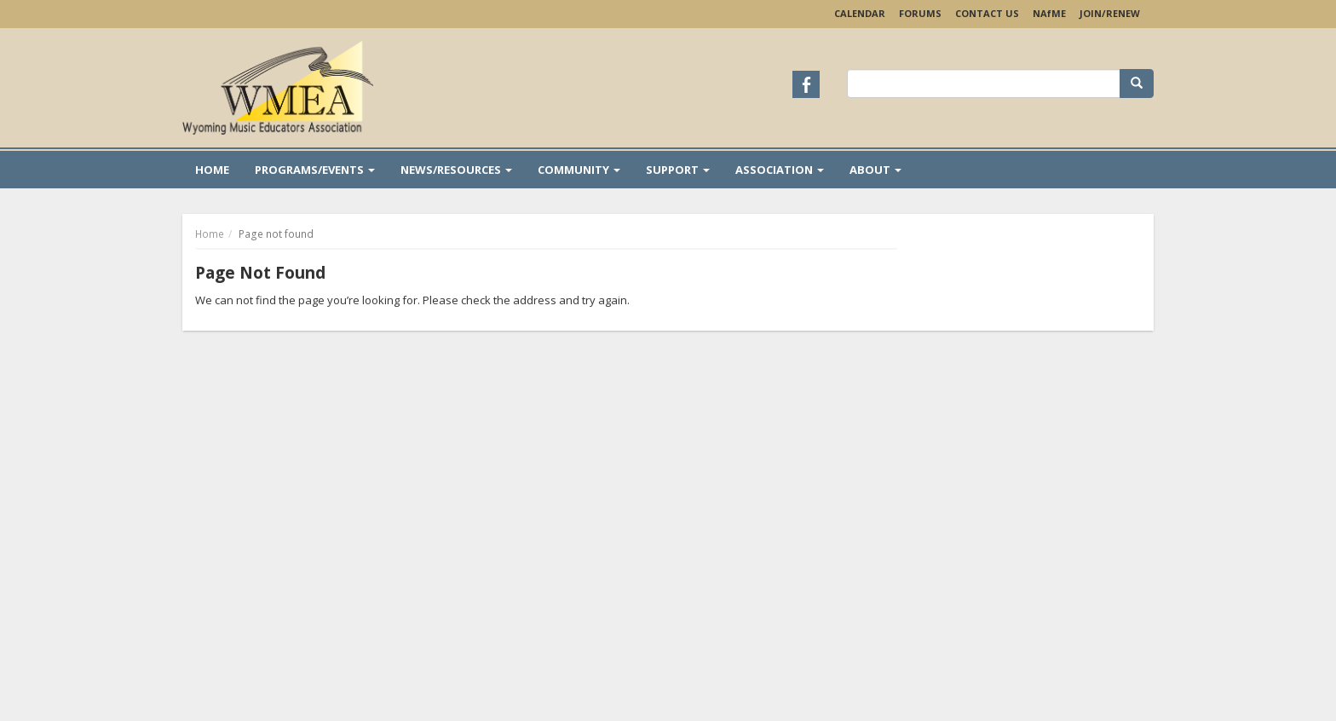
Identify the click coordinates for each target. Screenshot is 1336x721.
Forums (920, 13)
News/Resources (456, 169)
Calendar (859, 13)
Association (779, 169)
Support (678, 169)
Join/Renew (1110, 13)
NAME (1049, 13)
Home (212, 169)
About (875, 169)
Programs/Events (315, 169)
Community (579, 169)
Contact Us (987, 13)
